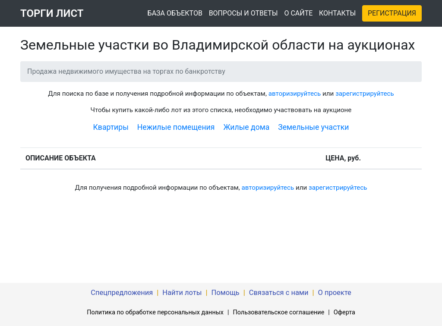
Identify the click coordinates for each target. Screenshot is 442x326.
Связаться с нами (279, 292)
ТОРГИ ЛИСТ (52, 13)
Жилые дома (246, 127)
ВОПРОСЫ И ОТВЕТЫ (243, 13)
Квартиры (111, 127)
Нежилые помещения (176, 127)
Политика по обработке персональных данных (155, 312)
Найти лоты (182, 292)
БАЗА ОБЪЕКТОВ (175, 13)
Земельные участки (313, 127)
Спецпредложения (122, 292)
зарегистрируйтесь (364, 93)
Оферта (344, 312)
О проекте (334, 292)
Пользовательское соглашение (278, 312)
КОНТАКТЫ (337, 13)
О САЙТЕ (298, 13)
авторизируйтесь (294, 93)
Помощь (225, 292)
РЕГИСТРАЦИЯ (392, 13)
